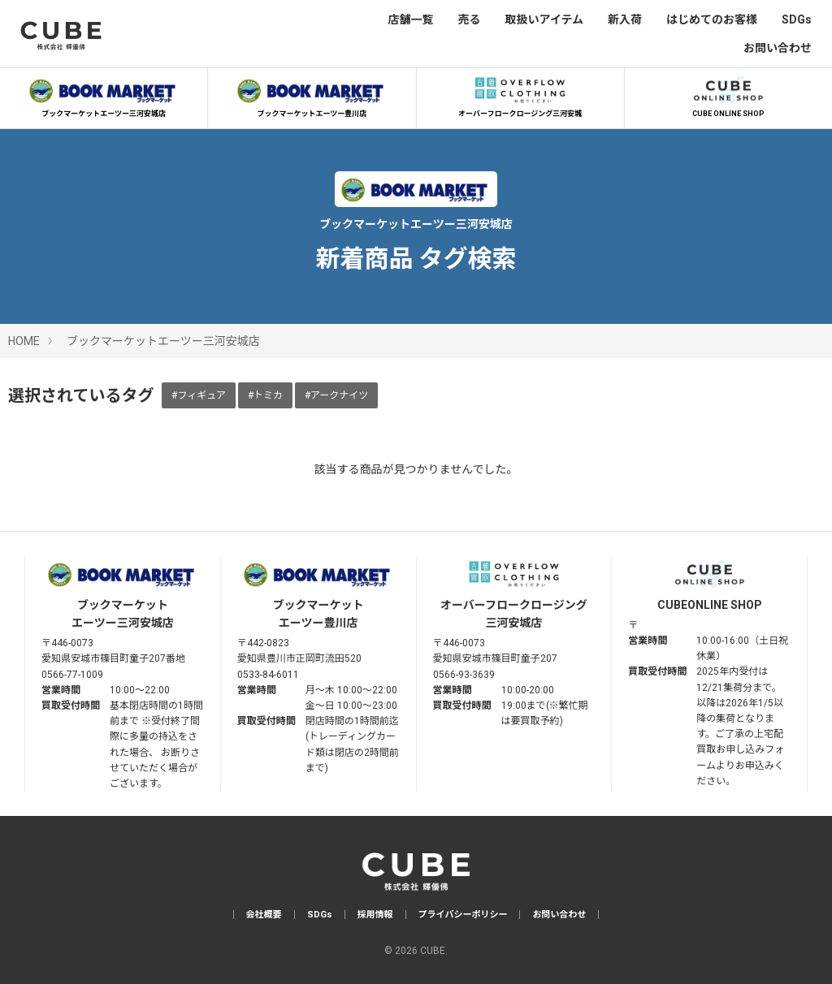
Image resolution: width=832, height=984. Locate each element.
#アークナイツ (336, 395)
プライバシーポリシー (463, 914)
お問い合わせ (777, 47)
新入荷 (625, 19)
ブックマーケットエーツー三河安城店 (104, 95)
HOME (24, 340)
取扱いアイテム (544, 19)
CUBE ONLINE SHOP (728, 95)
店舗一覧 (410, 19)
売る (468, 19)
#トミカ (265, 395)
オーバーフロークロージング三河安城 (520, 95)
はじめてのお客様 (711, 19)
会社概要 (264, 914)
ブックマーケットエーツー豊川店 (312, 95)
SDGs (797, 19)
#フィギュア (198, 395)
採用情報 (375, 914)
